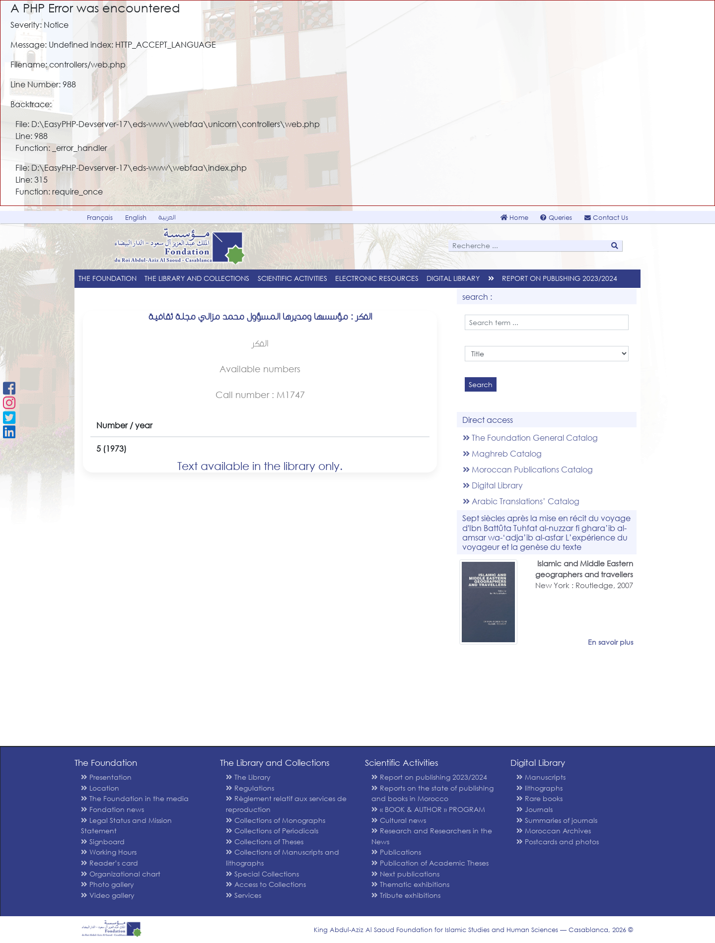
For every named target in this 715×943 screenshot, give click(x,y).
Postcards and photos (557, 841)
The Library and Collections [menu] (196, 278)
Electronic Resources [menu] (377, 278)
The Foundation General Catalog (530, 437)
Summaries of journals (556, 820)
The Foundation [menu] (107, 278)
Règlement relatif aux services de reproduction (286, 804)
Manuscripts (541, 777)
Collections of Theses (264, 841)
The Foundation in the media (135, 798)
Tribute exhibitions (405, 895)
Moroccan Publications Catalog (528, 469)
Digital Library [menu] (453, 278)
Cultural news (398, 820)
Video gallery (108, 895)
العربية (167, 217)
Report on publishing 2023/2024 (559, 278)
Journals (534, 809)
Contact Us (606, 217)
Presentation (106, 777)
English (135, 217)
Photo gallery (107, 884)
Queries (556, 217)
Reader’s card (109, 863)
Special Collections (262, 873)
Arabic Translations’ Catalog (521, 501)
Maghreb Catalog (502, 453)
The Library (248, 777)
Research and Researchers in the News (431, 836)
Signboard (103, 841)
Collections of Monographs (275, 820)
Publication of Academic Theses (430, 863)
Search (481, 384)
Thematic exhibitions (410, 884)
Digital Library (493, 485)
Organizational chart (120, 873)
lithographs (539, 788)
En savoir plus (610, 642)
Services (243, 895)
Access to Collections (266, 884)
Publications (396, 852)
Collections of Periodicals (272, 830)
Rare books (539, 798)
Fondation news (112, 809)
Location (100, 788)
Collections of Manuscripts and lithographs (282, 857)
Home (514, 217)
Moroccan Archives (553, 830)
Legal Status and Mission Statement (126, 825)
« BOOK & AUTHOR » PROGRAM (428, 809)
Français (100, 217)
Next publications (405, 873)
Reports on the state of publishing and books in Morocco (432, 793)
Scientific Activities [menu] (292, 278)
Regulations (250, 788)
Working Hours (109, 852)
